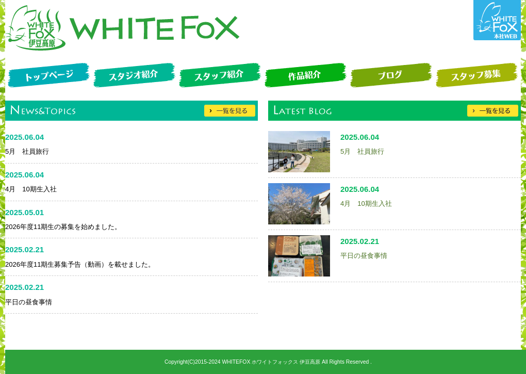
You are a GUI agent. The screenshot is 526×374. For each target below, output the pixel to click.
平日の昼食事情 (363, 255)
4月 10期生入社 (366, 203)
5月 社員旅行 (362, 151)
